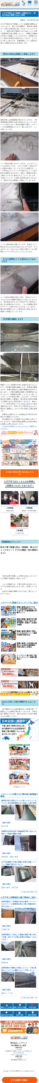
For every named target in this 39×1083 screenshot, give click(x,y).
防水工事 (25, 404)
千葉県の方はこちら (19, 772)
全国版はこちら (19, 787)
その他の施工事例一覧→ (29, 892)
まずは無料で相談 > (19, 1080)
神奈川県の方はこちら (19, 757)
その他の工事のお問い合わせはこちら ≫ (20, 473)
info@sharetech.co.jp (21, 1054)
